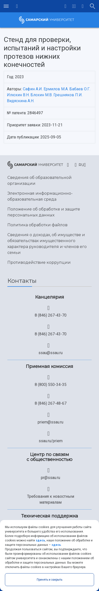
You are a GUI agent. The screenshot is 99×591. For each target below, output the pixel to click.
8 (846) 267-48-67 (50, 403)
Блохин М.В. (41, 95)
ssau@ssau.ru (50, 352)
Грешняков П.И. (67, 95)
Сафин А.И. (33, 89)
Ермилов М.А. (56, 89)
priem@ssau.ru (50, 422)
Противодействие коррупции (39, 262)
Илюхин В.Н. (18, 95)
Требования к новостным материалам (50, 499)
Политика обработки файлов (37, 225)
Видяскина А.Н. (20, 100)
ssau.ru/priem (51, 440)
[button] (74, 6)
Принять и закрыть (49, 579)
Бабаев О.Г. (79, 89)
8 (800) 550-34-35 (50, 384)
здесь (40, 540)
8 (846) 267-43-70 (50, 315)
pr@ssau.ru (50, 477)
